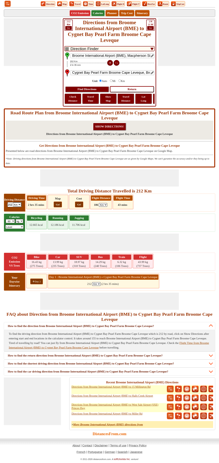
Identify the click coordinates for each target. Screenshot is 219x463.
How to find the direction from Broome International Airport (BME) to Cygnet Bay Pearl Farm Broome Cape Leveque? (81, 326)
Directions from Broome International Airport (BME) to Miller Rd (106, 413)
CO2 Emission (80, 13)
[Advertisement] (32, 42)
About (76, 445)
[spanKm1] (96, 284)
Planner (112, 13)
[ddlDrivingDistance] (17, 205)
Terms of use (118, 445)
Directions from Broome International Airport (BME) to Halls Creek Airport (112, 395)
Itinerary (142, 13)
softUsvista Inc (122, 459)
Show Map (108, 98)
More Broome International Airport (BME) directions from (108, 424)
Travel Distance (125, 98)
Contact (87, 445)
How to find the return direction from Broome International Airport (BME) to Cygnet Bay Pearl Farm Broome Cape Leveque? (85, 355)
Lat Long (143, 98)
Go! (58, 204)
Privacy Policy (137, 445)
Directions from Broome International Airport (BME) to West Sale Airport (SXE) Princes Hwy (114, 406)
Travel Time (90, 98)
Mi (113, 81)
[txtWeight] (10, 221)
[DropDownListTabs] (109, 48)
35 (150, 25)
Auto (104, 81)
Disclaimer (101, 445)
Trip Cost (127, 13)
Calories (98, 13)
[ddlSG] (14, 227)
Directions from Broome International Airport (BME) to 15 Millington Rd (110, 386)
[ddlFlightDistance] (103, 205)
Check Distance (73, 98)
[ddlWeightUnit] (19, 221)
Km (123, 81)
